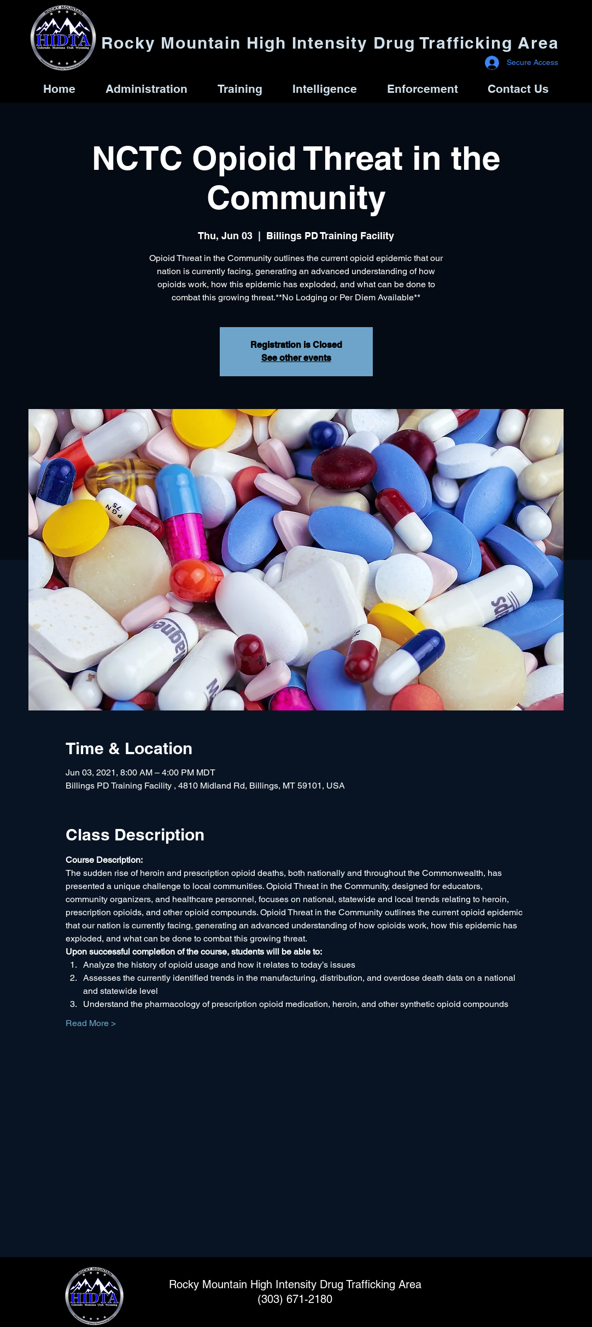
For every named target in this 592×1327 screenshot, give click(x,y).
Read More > (91, 1023)
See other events (296, 358)
